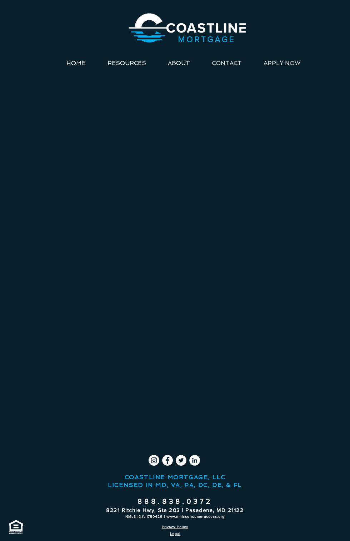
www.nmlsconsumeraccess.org (195, 517)
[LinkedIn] (194, 460)
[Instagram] (154, 460)
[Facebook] (167, 460)
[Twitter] (181, 460)
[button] (126, 63)
